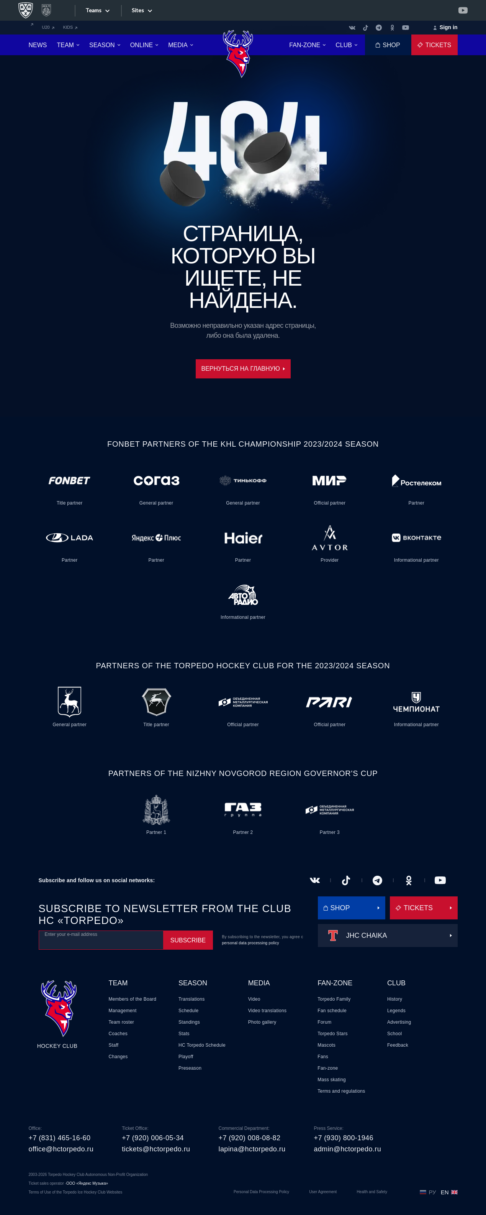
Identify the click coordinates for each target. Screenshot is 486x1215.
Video (254, 999)
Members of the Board (133, 999)
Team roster (121, 1022)
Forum (324, 1022)
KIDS (70, 27)
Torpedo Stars (332, 1033)
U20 (48, 27)
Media (259, 983)
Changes (118, 1056)
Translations (191, 999)
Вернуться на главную (243, 368)
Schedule (188, 1010)
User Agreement (323, 1192)
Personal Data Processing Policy (261, 1192)
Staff (114, 1045)
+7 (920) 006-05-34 (153, 1138)
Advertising (399, 1022)
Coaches (118, 1033)
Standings (189, 1022)
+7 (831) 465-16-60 (60, 1138)
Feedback (397, 1045)
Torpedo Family (333, 999)
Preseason (189, 1068)
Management (123, 1010)
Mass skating (331, 1079)
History (394, 999)
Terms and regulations (341, 1091)
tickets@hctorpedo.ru (156, 1149)
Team (118, 983)
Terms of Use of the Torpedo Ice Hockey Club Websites (76, 1192)
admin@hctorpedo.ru (347, 1149)
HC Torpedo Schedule (202, 1045)
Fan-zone (334, 983)
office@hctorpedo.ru (61, 1149)
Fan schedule (332, 1010)
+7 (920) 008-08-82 (250, 1138)
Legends (396, 1010)
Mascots (326, 1045)
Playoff (185, 1056)
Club (396, 983)
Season (192, 983)
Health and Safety (372, 1192)
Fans (322, 1056)
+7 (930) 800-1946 (343, 1138)
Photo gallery (262, 1022)
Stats (184, 1033)
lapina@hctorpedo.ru (252, 1149)
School (394, 1033)
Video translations (267, 1010)
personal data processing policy (250, 943)
